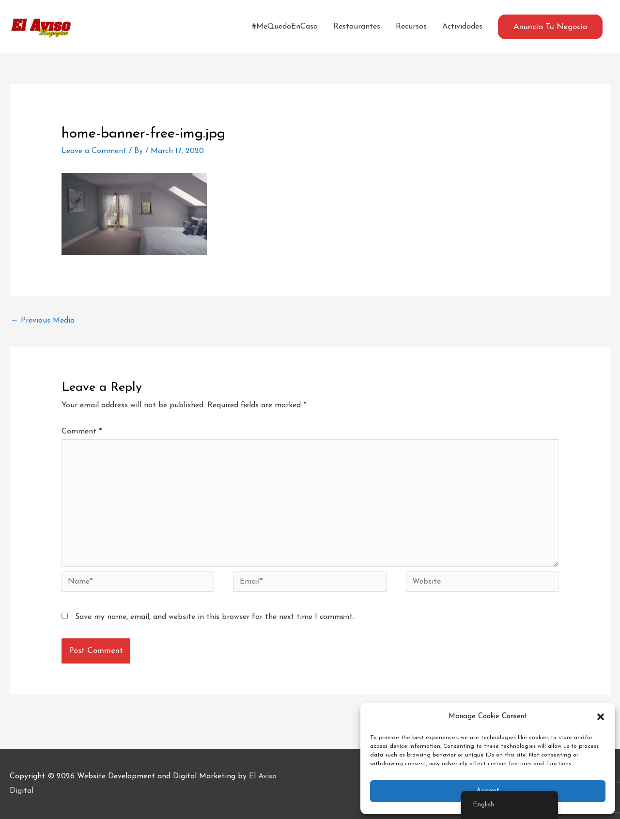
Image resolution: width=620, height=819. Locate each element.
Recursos (411, 27)
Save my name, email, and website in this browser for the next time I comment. (214, 617)
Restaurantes (356, 27)
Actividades (462, 27)
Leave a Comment (94, 151)
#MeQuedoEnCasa (285, 27)
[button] (600, 717)
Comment (82, 431)
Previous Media (43, 321)
